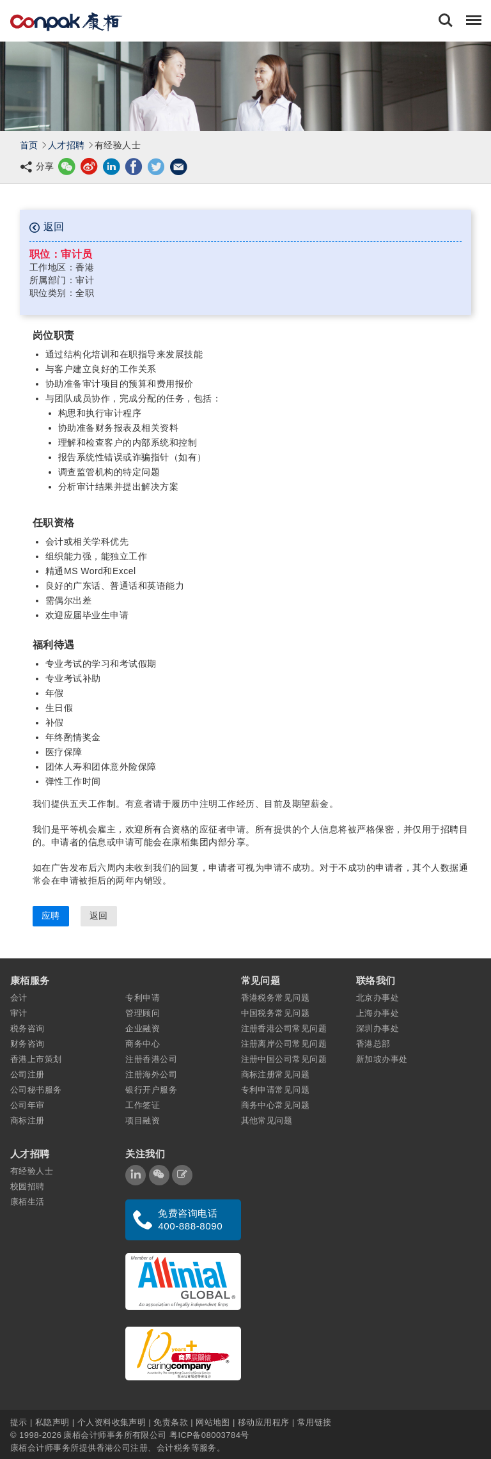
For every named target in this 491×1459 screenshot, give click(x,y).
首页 (29, 145)
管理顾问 (142, 1013)
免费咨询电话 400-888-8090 (190, 1219)
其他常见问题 (267, 1120)
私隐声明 (52, 1422)
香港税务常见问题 (275, 998)
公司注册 (27, 1074)
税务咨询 (27, 1028)
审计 (18, 1013)
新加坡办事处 (382, 1059)
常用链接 (314, 1422)
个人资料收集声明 (111, 1422)
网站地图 (213, 1422)
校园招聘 (27, 1186)
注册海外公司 (151, 1074)
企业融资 (142, 1028)
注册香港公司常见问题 (284, 1028)
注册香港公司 (151, 1059)
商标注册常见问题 (275, 1074)
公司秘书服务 (36, 1090)
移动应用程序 (264, 1422)
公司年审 (27, 1105)
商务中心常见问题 (275, 1105)
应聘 (51, 915)
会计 (18, 998)
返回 (46, 227)
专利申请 (142, 998)
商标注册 (27, 1120)
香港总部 (373, 1044)
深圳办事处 (377, 1028)
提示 (20, 1422)
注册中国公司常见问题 (284, 1059)
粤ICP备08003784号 (209, 1435)
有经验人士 (31, 1171)
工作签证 (142, 1105)
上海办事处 (377, 1013)
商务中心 (142, 1044)
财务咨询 (27, 1044)
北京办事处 (377, 998)
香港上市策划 (36, 1059)
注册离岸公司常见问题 (284, 1044)
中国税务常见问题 (275, 1013)
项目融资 (142, 1120)
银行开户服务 (151, 1090)
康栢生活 (27, 1201)
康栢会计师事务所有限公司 (114, 1435)
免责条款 (170, 1422)
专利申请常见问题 (275, 1090)
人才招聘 (66, 145)
